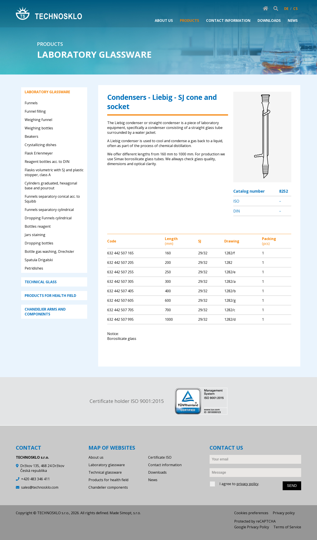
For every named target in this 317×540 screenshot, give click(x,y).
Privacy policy (284, 512)
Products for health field (108, 479)
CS (295, 8)
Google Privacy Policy (251, 527)
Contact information (165, 464)
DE (286, 8)
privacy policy (247, 483)
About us (95, 457)
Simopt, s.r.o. (130, 512)
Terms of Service (287, 527)
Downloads (157, 472)
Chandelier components (108, 487)
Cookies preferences (251, 512)
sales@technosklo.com (39, 487)
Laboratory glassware (106, 464)
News (152, 479)
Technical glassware (105, 472)
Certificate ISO (159, 457)
